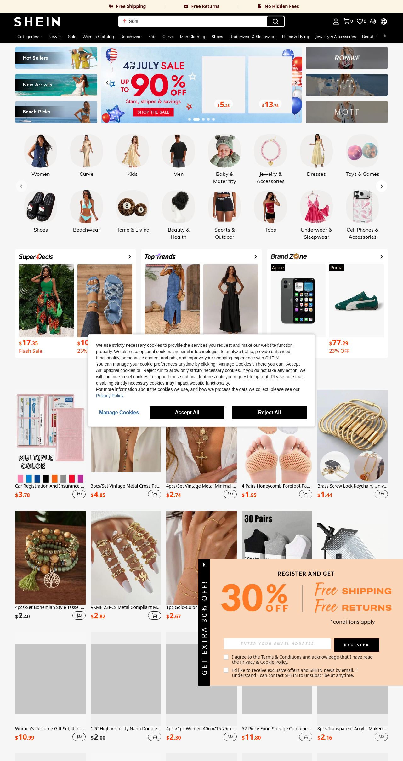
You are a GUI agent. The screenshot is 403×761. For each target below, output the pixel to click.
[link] (82, 6)
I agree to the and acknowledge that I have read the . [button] (303, 659)
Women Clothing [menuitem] (98, 36)
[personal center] (336, 21)
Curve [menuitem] (168, 36)
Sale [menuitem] (72, 36)
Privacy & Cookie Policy (263, 662)
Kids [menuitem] (152, 36)
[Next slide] (295, 83)
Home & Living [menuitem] (295, 36)
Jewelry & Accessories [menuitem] (335, 36)
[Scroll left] (377, 36)
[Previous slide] (107, 83)
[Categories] (29, 36)
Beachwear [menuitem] (131, 36)
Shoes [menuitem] (217, 36)
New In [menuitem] (55, 36)
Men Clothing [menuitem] (192, 36)
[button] (373, 21)
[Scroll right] (385, 36)
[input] (277, 643)
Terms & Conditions (281, 657)
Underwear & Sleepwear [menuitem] (252, 36)
